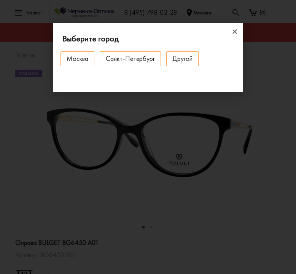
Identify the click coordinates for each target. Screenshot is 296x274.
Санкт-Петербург (130, 58)
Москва (77, 58)
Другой (182, 58)
